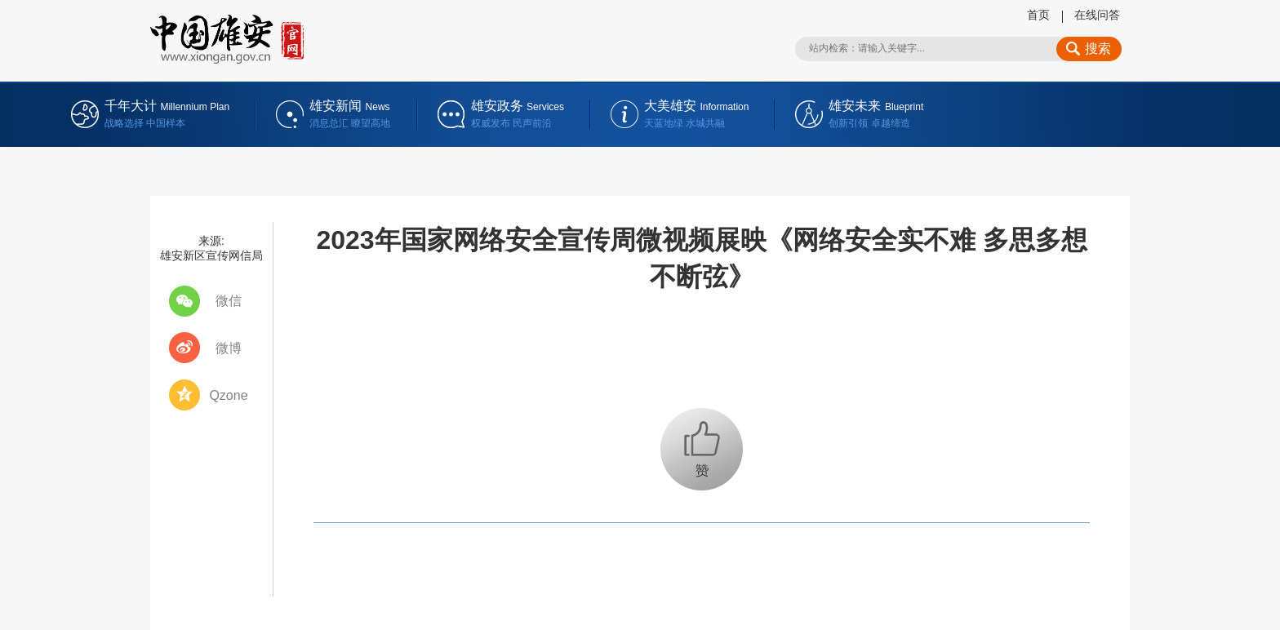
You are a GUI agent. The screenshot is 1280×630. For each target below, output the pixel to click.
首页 (1038, 14)
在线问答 (1097, 14)
